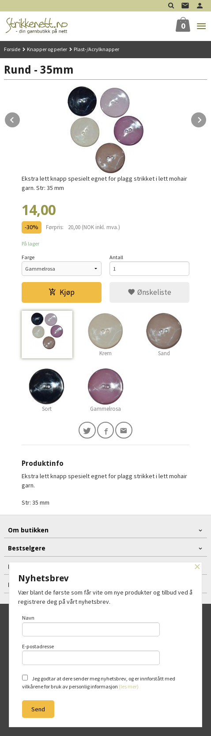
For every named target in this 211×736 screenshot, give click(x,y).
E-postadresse (91, 654)
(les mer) (129, 686)
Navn (91, 625)
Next (206, 118)
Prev (20, 118)
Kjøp (62, 292)
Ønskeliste (149, 292)
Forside (12, 49)
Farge (28, 257)
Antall (116, 257)
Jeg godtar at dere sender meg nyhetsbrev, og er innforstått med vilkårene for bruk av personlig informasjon (98, 682)
